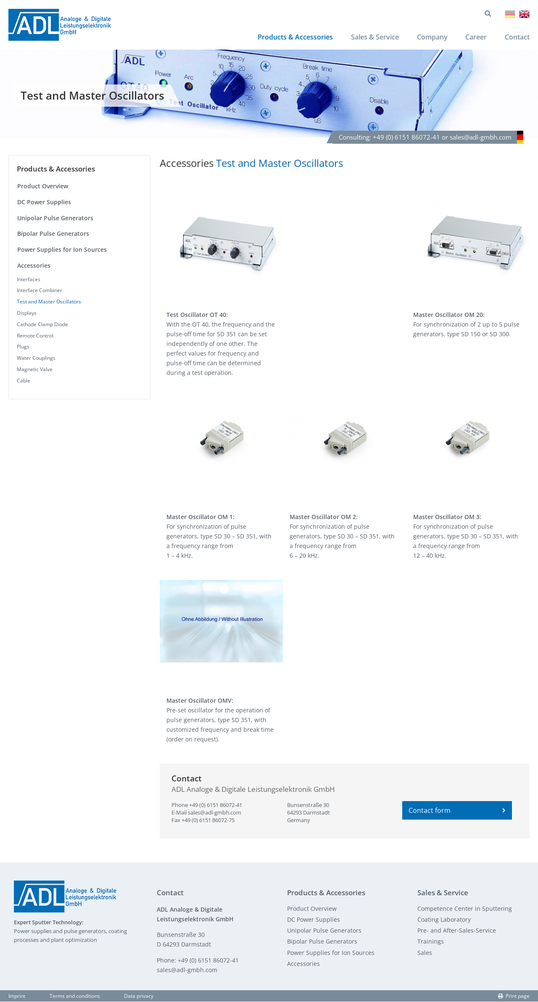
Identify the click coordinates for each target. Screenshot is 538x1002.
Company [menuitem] (432, 37)
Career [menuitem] (476, 37)
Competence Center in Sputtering (464, 909)
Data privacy (138, 997)
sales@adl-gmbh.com (214, 813)
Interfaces (28, 279)
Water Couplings (36, 358)
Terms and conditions (75, 997)
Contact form (457, 811)
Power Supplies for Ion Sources (62, 250)
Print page (514, 997)
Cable (23, 381)
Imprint (16, 997)
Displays (27, 313)
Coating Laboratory (444, 920)
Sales (424, 953)
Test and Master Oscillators (49, 302)
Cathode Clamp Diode (42, 324)
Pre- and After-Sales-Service (456, 931)
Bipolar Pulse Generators (53, 234)
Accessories (33, 266)
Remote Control (35, 336)
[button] (221, 236)
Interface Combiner (39, 291)
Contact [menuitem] (517, 37)
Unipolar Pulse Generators (55, 218)
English (524, 14)
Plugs (23, 347)
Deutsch (510, 14)
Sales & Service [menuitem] (374, 37)
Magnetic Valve (35, 370)
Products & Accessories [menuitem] (294, 37)
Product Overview (42, 187)
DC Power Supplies (44, 203)
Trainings (430, 942)
